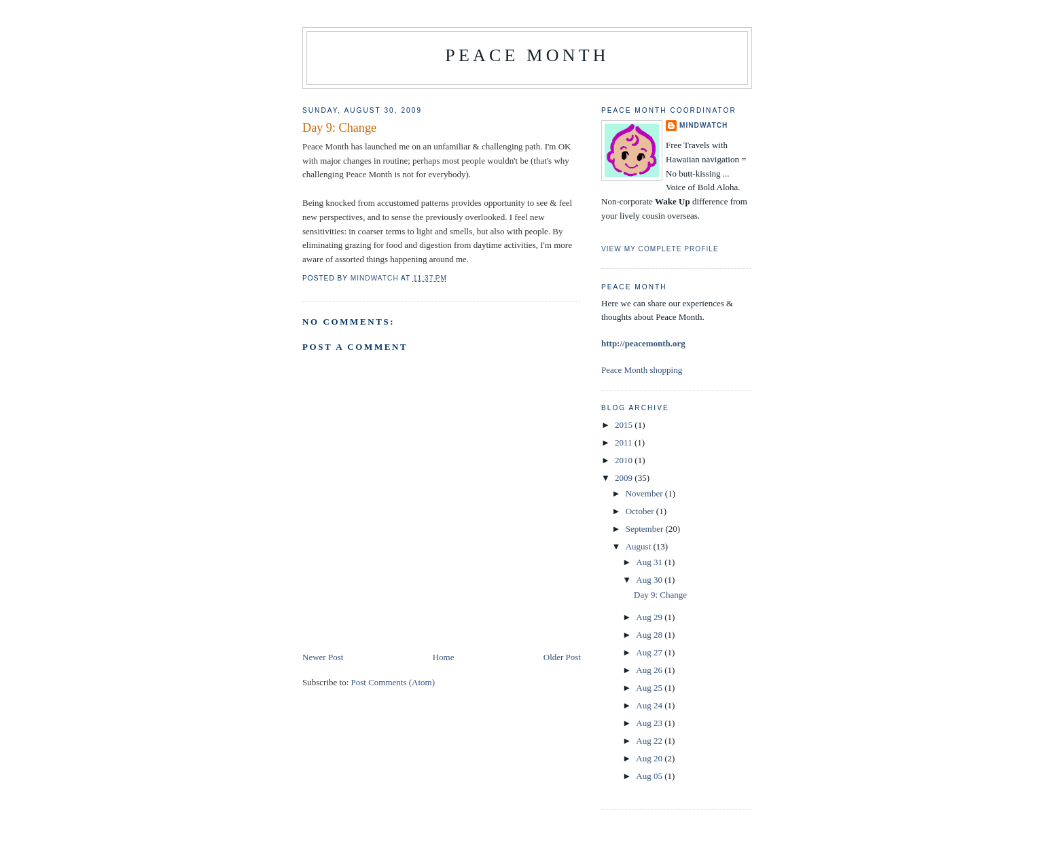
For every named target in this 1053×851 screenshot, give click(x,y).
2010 (625, 460)
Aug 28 (650, 635)
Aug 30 (650, 580)
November (645, 493)
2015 (625, 425)
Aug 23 (650, 723)
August (640, 546)
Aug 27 (650, 652)
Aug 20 (650, 758)
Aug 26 (650, 670)
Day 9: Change (660, 595)
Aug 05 (650, 776)
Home (443, 657)
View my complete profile (660, 249)
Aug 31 (650, 562)
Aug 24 (650, 705)
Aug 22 (650, 741)
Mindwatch (703, 125)
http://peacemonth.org (643, 343)
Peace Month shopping (641, 370)
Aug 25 (650, 688)
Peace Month (527, 55)
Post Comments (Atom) (393, 682)
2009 (625, 478)
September (646, 529)
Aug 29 (650, 617)
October (641, 511)
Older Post (562, 657)
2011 (625, 442)
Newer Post (322, 657)
